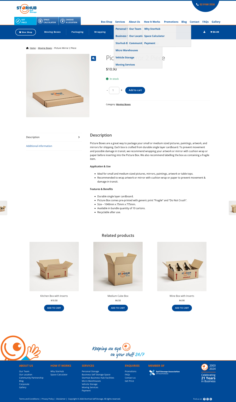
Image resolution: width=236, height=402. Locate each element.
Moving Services (90, 387)
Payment (86, 390)
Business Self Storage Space (96, 374)
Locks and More (125, 31)
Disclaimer (61, 398)
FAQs (205, 21)
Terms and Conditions (29, 398)
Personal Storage (90, 371)
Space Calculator (59, 374)
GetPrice (24, 21)
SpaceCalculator (50, 21)
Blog (184, 21)
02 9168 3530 (207, 4)
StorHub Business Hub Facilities (98, 377)
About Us (134, 21)
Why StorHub (57, 371)
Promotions (171, 21)
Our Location (25, 374)
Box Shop (106, 21)
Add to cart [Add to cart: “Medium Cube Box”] (118, 307)
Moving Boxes (52, 31)
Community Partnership (31, 377)
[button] (93, 58)
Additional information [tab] (39, 146)
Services (120, 21)
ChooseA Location (71, 21)
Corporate (24, 384)
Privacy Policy (47, 398)
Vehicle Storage (89, 384)
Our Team (24, 371)
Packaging (77, 31)
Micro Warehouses (91, 380)
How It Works (152, 21)
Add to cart (135, 90)
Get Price (129, 380)
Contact (194, 21)
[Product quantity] (114, 90)
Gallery (216, 21)
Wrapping (100, 31)
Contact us (130, 377)
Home (33, 48)
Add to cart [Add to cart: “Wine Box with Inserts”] (182, 307)
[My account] (204, 32)
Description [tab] (33, 137)
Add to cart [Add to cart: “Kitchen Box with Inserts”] (54, 307)
